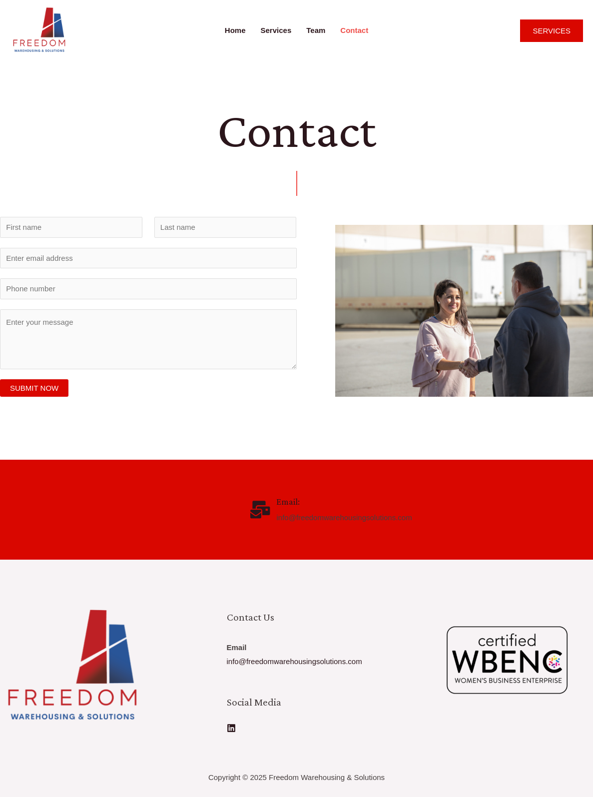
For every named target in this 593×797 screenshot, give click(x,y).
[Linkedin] (231, 728)
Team (315, 30)
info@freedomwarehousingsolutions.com (294, 661)
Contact (354, 30)
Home (235, 30)
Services (276, 30)
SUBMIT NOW (34, 388)
